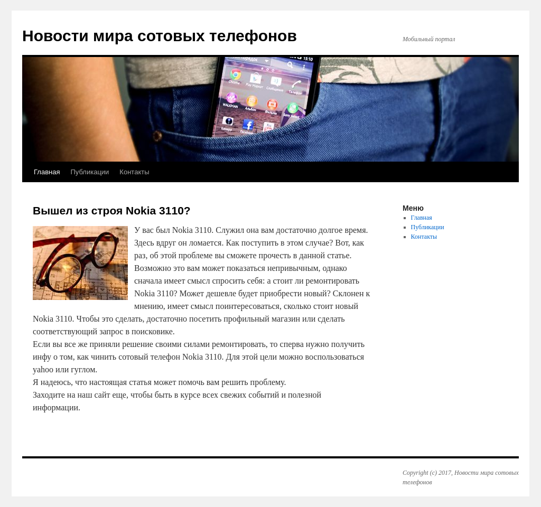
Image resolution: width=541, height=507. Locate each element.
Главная (47, 172)
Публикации (89, 172)
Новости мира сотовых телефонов (159, 35)
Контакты (134, 172)
